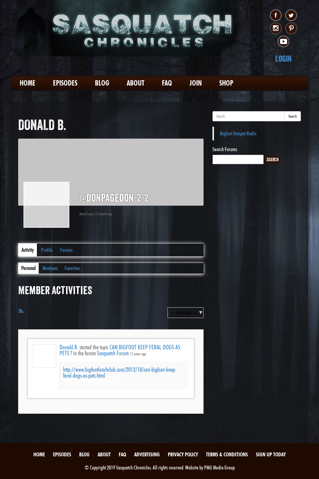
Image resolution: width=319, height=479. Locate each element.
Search (292, 116)
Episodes (65, 83)
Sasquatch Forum (113, 353)
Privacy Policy (183, 454)
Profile (47, 250)
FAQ (167, 83)
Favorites (72, 268)
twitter (291, 15)
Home (27, 83)
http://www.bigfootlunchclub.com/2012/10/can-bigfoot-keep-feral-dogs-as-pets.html (119, 372)
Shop (226, 83)
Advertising (147, 454)
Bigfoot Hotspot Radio (238, 133)
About (135, 83)
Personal (28, 268)
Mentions (50, 268)
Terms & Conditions (227, 454)
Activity (27, 250)
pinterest (291, 28)
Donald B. (69, 347)
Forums (66, 250)
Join (196, 83)
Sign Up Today (271, 454)
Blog (102, 83)
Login (283, 58)
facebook (275, 15)
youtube (283, 41)
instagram (275, 28)
